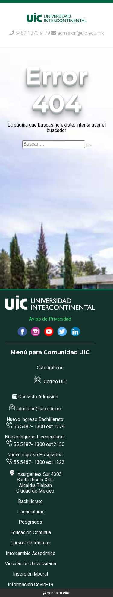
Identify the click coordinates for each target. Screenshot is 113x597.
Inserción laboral (30, 574)
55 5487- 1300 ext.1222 (35, 462)
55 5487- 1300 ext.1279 (35, 426)
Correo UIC (50, 381)
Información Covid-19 (30, 584)
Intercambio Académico (30, 553)
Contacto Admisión (38, 397)
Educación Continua (30, 532)
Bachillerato (30, 501)
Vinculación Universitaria (30, 564)
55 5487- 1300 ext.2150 (35, 444)
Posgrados (30, 522)
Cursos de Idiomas (31, 543)
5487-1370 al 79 (32, 33)
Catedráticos (50, 368)
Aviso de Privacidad (50, 319)
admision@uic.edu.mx (77, 33)
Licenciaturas (31, 512)
